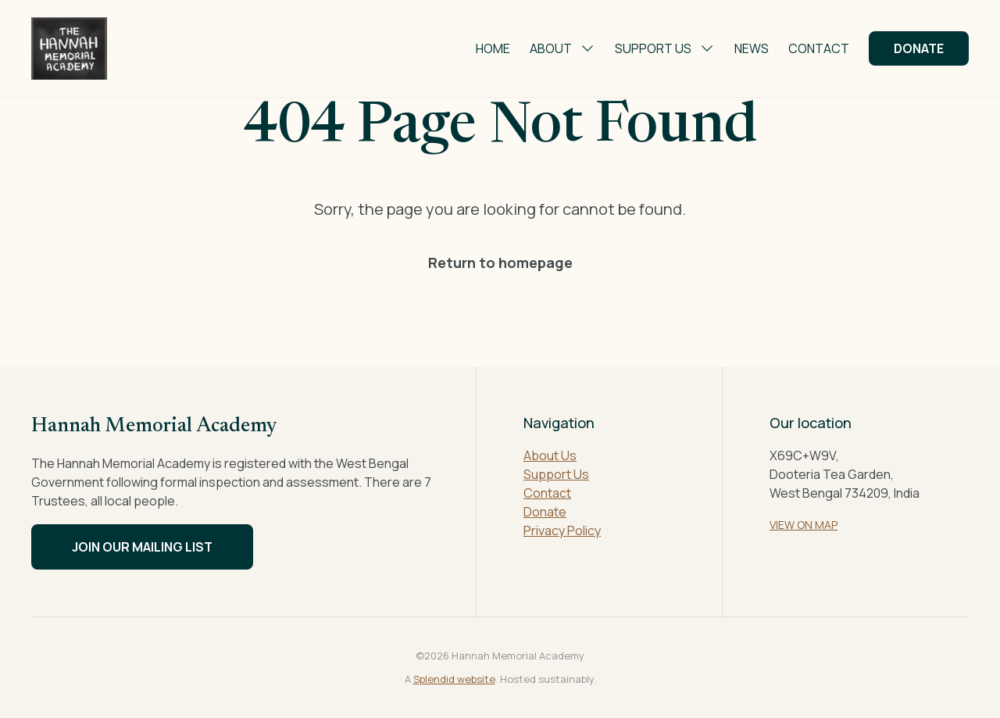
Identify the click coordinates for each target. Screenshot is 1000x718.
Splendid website (454, 679)
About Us (550, 455)
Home (493, 48)
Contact (818, 48)
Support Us (665, 48)
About (562, 48)
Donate (919, 48)
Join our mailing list (142, 546)
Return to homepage (500, 262)
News (751, 48)
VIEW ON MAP (804, 524)
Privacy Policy (562, 530)
